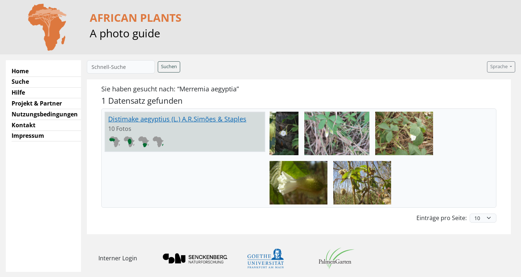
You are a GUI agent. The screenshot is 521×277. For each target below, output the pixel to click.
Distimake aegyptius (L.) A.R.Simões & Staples (177, 119)
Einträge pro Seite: (441, 218)
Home (20, 71)
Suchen (169, 66)
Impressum (28, 136)
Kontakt (23, 125)
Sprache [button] (499, 66)
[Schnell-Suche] (121, 67)
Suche (20, 82)
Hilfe (18, 92)
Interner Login (117, 258)
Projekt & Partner (37, 103)
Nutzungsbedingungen (45, 114)
